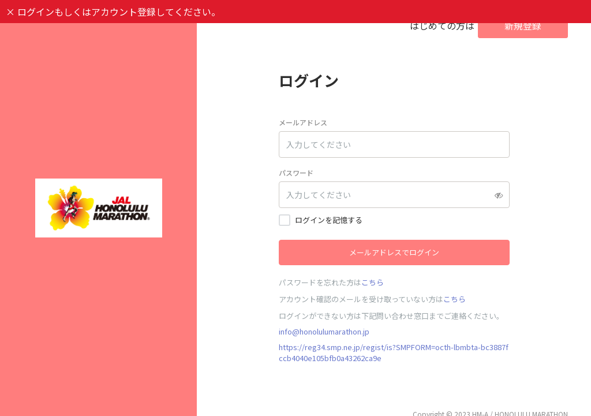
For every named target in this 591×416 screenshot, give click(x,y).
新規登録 (522, 25)
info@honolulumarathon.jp (324, 331)
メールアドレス (303, 122)
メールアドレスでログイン (394, 252)
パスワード (296, 172)
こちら (372, 282)
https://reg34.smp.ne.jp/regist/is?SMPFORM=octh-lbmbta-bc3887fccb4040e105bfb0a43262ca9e (393, 352)
